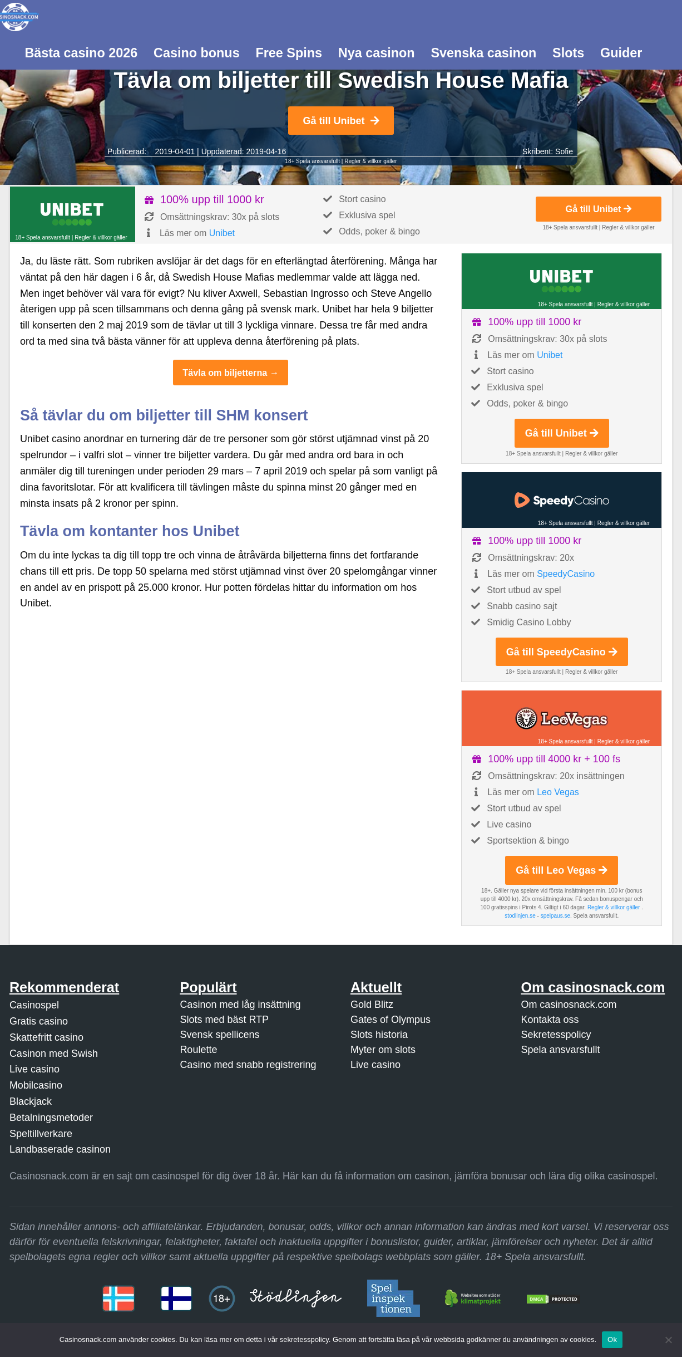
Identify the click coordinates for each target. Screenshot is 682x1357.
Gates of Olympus (390, 1019)
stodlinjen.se (520, 916)
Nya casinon (376, 53)
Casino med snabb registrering (248, 1064)
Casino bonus (197, 53)
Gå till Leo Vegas (561, 870)
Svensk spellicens (219, 1034)
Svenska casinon (483, 53)
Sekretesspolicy (556, 1034)
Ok (612, 1339)
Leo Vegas (558, 792)
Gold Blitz (371, 1004)
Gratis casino (38, 1021)
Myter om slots (383, 1049)
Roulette (198, 1049)
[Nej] (668, 1339)
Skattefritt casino (46, 1037)
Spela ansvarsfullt (560, 1049)
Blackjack (30, 1101)
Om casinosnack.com (568, 1004)
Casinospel (34, 1005)
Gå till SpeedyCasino (561, 652)
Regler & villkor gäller (370, 161)
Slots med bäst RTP (224, 1019)
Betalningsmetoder (51, 1117)
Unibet (222, 233)
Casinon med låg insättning (240, 1004)
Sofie (564, 151)
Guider (621, 53)
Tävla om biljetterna (224, 373)
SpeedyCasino (566, 574)
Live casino (34, 1069)
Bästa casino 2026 (80, 53)
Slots (568, 53)
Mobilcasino (35, 1085)
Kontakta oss (550, 1019)
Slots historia (379, 1034)
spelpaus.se (555, 916)
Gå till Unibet (341, 120)
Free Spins (288, 53)
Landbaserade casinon (60, 1149)
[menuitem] (81, 52)
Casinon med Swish (53, 1053)
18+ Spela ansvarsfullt (312, 161)
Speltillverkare (40, 1133)
